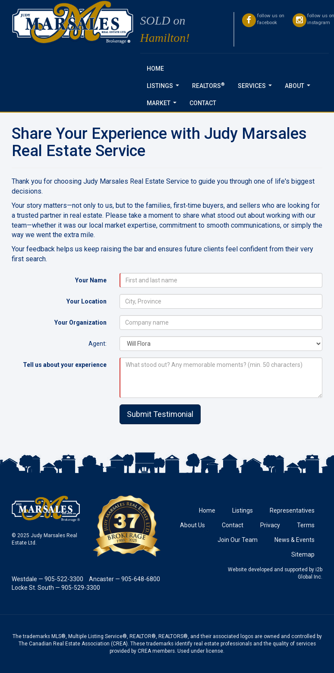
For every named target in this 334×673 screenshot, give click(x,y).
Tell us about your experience (65, 364)
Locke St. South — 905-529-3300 (56, 587)
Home (155, 68)
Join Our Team (237, 539)
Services (256, 88)
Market (163, 105)
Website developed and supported (268, 570)
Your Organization (80, 322)
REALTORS (208, 85)
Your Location (86, 301)
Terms (306, 525)
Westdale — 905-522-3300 (47, 579)
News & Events (294, 539)
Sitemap (303, 554)
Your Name (91, 280)
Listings (165, 88)
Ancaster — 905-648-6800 (124, 579)
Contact (202, 103)
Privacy (270, 525)
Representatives (292, 510)
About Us (192, 525)
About (299, 88)
